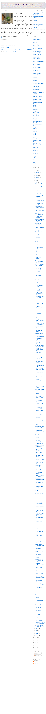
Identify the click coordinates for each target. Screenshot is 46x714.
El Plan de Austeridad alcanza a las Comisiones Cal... (39, 518)
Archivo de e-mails (36, 45)
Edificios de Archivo (36, 105)
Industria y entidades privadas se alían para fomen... (39, 545)
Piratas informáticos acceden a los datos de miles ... (39, 479)
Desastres (35, 90)
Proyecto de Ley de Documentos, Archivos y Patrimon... (39, 569)
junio (37, 182)
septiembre (38, 177)
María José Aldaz (36, 662)
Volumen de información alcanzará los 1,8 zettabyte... (39, 229)
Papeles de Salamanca (37, 138)
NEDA (34, 134)
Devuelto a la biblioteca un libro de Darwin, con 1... (39, 297)
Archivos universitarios (37, 73)
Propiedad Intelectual (37, 144)
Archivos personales (36, 70)
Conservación (35, 87)
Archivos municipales (37, 67)
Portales (34, 141)
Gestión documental (36, 122)
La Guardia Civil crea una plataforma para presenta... (39, 472)
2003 (36, 647)
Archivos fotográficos (37, 60)
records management (36, 163)
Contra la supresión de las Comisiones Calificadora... (39, 289)
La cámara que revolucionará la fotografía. (38, 272)
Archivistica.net (24, 4)
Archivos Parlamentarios (37, 48)
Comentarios (36, 655)
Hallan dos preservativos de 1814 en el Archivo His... (39, 369)
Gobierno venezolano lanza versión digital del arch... (39, 253)
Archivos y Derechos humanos (38, 74)
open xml (35, 160)
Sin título (37, 571)
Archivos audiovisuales (37, 51)
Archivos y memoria (36, 76)
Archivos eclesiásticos (37, 58)
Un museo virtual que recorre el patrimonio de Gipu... (39, 404)
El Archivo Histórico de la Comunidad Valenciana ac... (39, 589)
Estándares (35, 106)
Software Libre (35, 153)
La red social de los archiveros (38, 14)
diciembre (37, 172)
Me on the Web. (38, 334)
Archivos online (36, 68)
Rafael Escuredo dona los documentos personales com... (39, 537)
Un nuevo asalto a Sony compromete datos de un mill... (39, 596)
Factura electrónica (36, 112)
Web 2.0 (34, 157)
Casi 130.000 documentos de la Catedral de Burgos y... (39, 265)
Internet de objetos (38, 452)
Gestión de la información (37, 121)
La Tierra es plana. (38, 354)
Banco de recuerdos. (38, 555)
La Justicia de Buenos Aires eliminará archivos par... (39, 606)
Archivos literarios (36, 64)
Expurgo (34, 111)
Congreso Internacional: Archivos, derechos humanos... (39, 285)
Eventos (34, 108)
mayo (37, 628)
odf (33, 159)
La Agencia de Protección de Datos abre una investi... (39, 527)
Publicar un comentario (5, 47)
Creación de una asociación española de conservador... (39, 192)
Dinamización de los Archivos (38, 97)
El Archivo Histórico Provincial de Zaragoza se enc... (39, 483)
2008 (36, 640)
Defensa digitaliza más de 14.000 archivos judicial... (39, 220)
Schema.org (37, 557)
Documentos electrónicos (37, 102)
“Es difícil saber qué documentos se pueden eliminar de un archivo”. (15, 12)
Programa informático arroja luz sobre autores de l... (39, 207)
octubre (37, 175)
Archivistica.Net (36, 23)
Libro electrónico (36, 130)
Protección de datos (36, 146)
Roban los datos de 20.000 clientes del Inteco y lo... (39, 541)
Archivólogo (35, 21)
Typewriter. (37, 250)
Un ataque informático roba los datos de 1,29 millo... (39, 365)
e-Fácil (36, 424)
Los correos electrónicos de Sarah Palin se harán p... (39, 499)
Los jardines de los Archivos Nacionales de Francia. (39, 277)
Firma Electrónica (36, 115)
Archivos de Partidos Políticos (38, 55)
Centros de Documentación (38, 84)
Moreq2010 (37, 550)
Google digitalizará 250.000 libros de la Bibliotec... (39, 349)
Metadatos (35, 131)
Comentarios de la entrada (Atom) (12, 51)
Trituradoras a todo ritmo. (39, 598)
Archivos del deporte (36, 57)
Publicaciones (35, 147)
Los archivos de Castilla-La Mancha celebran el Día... (39, 506)
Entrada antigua (29, 49)
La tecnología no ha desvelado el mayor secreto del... (39, 361)
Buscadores (35, 80)
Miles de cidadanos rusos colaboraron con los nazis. (39, 397)
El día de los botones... (39, 620)
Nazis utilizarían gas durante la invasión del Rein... (39, 281)
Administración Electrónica (38, 41)
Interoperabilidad (36, 127)
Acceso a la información (37, 38)
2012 (36, 169)
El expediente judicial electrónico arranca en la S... (39, 412)
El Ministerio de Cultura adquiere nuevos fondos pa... (39, 382)
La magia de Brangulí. (39, 443)
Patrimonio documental (37, 140)
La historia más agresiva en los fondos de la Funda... (39, 373)
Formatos (35, 116)
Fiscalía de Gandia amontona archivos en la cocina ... (39, 577)
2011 (36, 170)
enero (37, 635)
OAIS (34, 135)
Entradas (36, 653)
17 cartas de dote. (38, 469)
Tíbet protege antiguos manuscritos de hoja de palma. (39, 420)
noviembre (37, 173)
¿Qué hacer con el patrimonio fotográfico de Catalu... (39, 261)
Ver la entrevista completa (5, 37)
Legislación (35, 128)
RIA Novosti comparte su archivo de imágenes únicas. (39, 293)
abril (36, 630)
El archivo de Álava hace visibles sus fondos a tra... (39, 533)
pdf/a (34, 162)
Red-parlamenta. (38, 548)
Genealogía (35, 118)
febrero (37, 633)
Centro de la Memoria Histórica (38, 83)
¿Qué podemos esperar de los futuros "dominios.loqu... (39, 312)
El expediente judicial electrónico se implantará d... (39, 488)
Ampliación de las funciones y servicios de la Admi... (39, 203)
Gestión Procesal (36, 119)
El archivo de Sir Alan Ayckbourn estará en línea (39, 247)
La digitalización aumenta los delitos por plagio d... (39, 462)
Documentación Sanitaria (37, 99)
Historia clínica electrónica (37, 124)
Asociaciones (35, 77)
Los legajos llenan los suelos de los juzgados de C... (39, 320)
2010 (36, 637)
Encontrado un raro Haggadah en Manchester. (38, 257)
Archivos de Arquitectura (37, 52)
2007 (36, 642)
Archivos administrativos (37, 49)
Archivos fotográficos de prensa (38, 61)
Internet (34, 125)
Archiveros (35, 42)
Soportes (34, 154)
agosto (37, 178)
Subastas (34, 156)
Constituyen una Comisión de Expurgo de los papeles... (39, 427)
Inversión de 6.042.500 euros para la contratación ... (39, 613)
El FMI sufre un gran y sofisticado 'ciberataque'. (39, 449)
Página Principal (17, 49)
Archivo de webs (36, 46)
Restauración (35, 150)
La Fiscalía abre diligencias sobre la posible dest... (39, 236)
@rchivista (35, 27)
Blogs (34, 79)
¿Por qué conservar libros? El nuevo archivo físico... (39, 514)
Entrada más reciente (5, 49)
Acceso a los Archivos (37, 39)
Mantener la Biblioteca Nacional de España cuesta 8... (39, 357)
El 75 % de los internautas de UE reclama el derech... (39, 390)
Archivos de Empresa (37, 54)
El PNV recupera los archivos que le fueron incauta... (39, 378)
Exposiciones (35, 109)
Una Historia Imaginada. (39, 336)
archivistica (35, 663)
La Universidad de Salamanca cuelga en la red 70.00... (39, 307)
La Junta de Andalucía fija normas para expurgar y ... (39, 188)
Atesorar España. (38, 352)
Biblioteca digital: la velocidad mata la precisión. (38, 466)
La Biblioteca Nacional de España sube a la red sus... (39, 602)
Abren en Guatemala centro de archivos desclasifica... (38, 339)
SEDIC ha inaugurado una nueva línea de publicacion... (39, 553)
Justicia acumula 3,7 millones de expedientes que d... (39, 564)
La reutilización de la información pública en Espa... (39, 436)
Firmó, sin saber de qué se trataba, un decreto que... (39, 196)
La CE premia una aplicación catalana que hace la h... (39, 386)
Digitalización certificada (37, 96)
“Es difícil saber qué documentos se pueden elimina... (39, 455)
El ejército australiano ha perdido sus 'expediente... (39, 523)
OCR (34, 137)
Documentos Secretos (37, 100)
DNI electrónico (36, 89)
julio (36, 180)
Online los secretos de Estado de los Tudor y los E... (39, 495)
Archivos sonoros (36, 71)
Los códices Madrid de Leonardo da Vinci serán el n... (40, 243)
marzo (37, 631)
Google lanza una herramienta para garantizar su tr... (38, 224)
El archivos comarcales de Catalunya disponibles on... (39, 510)
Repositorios (35, 149)
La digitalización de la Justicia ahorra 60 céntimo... (39, 330)
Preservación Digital (36, 143)
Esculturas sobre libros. (39, 333)
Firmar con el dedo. (38, 441)
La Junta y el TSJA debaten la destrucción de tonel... (39, 416)
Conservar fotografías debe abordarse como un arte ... (39, 316)
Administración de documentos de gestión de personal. (39, 432)
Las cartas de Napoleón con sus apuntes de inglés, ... (39, 560)
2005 (36, 645)
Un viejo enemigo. (38, 423)
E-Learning (35, 103)
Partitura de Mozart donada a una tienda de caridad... (39, 584)
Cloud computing (36, 86)
